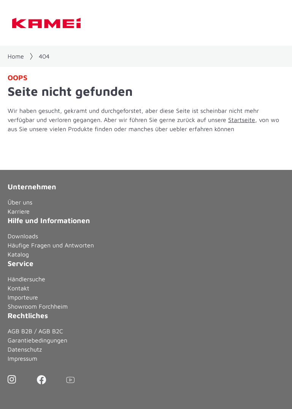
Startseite (241, 119)
